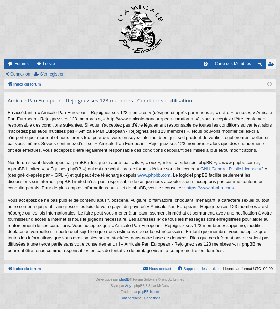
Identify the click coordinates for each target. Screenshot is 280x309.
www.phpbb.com (153, 175)
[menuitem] (205, 64)
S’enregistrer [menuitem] (272, 65)
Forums (21, 63)
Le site (49, 63)
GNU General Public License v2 (232, 168)
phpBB (124, 279)
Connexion (20, 74)
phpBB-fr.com (148, 292)
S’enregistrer (51, 74)
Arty (128, 286)
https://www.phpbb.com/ (210, 187)
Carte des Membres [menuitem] (233, 63)
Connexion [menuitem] (262, 65)
